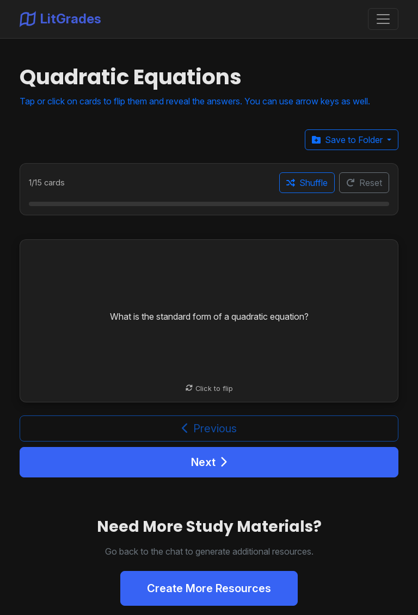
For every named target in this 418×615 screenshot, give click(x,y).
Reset (364, 182)
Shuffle (307, 182)
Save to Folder (348, 139)
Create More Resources (209, 588)
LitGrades (60, 19)
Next (209, 462)
